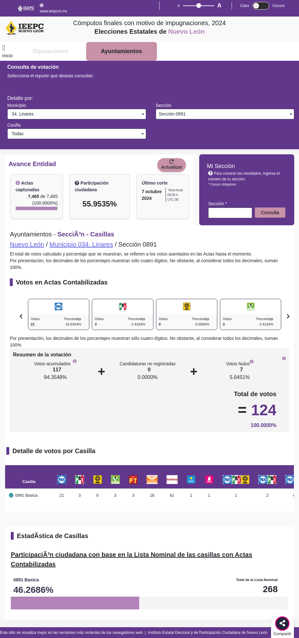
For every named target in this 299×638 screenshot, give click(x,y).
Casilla (14, 125)
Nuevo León (27, 244)
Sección (164, 105)
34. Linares (21, 113)
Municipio (16, 105)
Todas (16, 133)
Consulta (270, 212)
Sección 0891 (172, 113)
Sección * (217, 203)
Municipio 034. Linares (81, 244)
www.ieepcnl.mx (53, 8)
